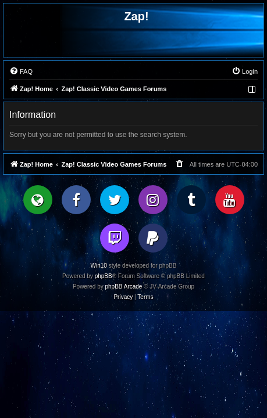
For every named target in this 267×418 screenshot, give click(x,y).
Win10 (99, 265)
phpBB (103, 276)
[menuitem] (21, 71)
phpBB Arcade (124, 286)
